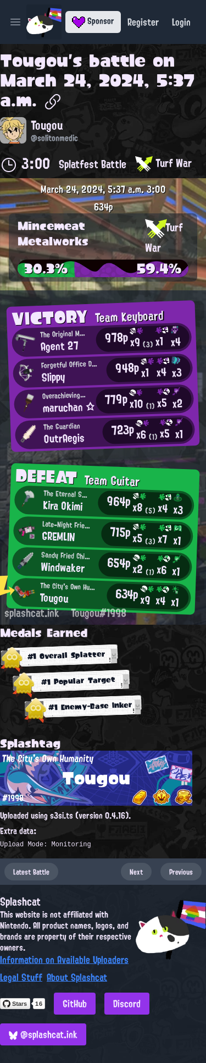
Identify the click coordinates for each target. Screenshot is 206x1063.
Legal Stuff (21, 977)
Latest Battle (31, 871)
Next (136, 871)
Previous (181, 871)
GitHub (75, 1003)
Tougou (34, 60)
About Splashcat (77, 977)
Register (143, 22)
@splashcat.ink (43, 1034)
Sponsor (93, 21)
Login (181, 22)
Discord (127, 1003)
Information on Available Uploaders (64, 959)
